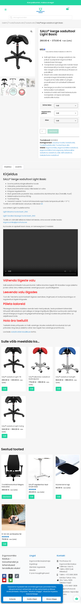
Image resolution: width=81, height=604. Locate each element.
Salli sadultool (66, 152)
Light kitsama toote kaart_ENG (15, 212)
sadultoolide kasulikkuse (21, 332)
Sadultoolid (30, 23)
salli (58, 152)
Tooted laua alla (62, 145)
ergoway (60, 150)
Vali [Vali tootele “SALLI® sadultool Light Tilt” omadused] (4, 389)
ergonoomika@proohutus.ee (15, 222)
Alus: (47, 120)
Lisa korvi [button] (7, 497)
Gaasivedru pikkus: (46, 112)
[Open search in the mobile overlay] (40, 17)
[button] (31, 31)
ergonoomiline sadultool (68, 147)
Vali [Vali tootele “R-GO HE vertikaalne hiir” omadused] (4, 544)
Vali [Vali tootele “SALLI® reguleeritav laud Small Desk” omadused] (31, 497)
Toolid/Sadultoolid (16, 23)
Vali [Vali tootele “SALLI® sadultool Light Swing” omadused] (4, 436)
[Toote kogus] (43, 131)
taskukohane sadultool (49, 155)
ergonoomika (51, 147)
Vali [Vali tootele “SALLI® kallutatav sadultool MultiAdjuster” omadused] (31, 389)
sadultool (52, 152)
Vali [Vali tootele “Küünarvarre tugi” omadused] (58, 497)
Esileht (4, 23)
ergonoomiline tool (47, 150)
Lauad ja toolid (58, 142)
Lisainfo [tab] (18, 167)
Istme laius (47, 105)
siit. (42, 204)
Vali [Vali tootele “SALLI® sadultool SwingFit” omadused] (58, 389)
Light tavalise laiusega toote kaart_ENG (19, 216)
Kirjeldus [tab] (7, 167)
